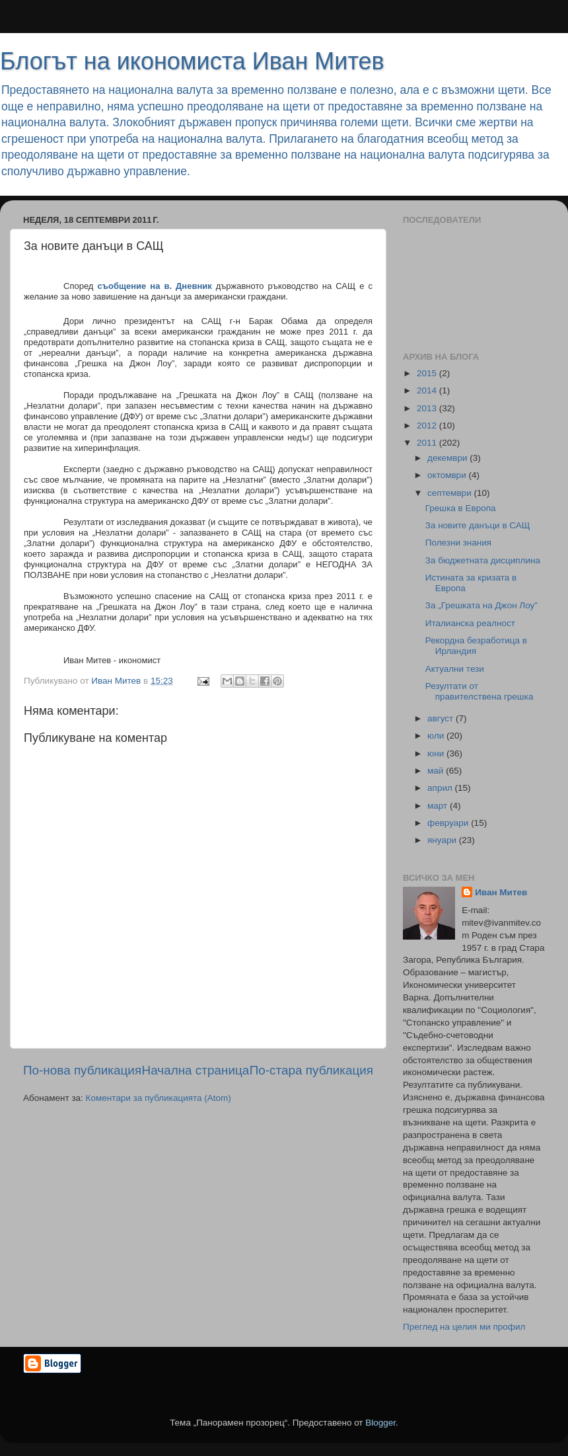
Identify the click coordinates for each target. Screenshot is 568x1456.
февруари (449, 823)
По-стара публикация (311, 1070)
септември (450, 493)
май (436, 771)
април (441, 788)
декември (448, 458)
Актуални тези (454, 669)
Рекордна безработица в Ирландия (476, 645)
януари (443, 840)
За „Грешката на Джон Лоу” (481, 605)
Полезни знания (458, 542)
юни (436, 753)
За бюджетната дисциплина (482, 560)
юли (436, 736)
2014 (428, 390)
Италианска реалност (470, 623)
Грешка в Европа (460, 508)
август (441, 718)
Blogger (380, 1423)
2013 (428, 408)
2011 (428, 443)
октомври (447, 475)
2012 (428, 425)
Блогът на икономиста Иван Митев (192, 61)
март (438, 806)
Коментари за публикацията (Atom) (158, 1098)
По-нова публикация (82, 1070)
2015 (428, 373)
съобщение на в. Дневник (154, 286)
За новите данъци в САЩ (477, 525)
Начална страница (196, 1070)
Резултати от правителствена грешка (479, 691)
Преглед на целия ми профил (464, 1327)
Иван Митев (501, 892)
